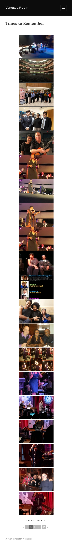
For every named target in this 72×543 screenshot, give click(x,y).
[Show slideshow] (36, 520)
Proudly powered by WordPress (19, 539)
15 (44, 527)
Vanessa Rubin (17, 7)
